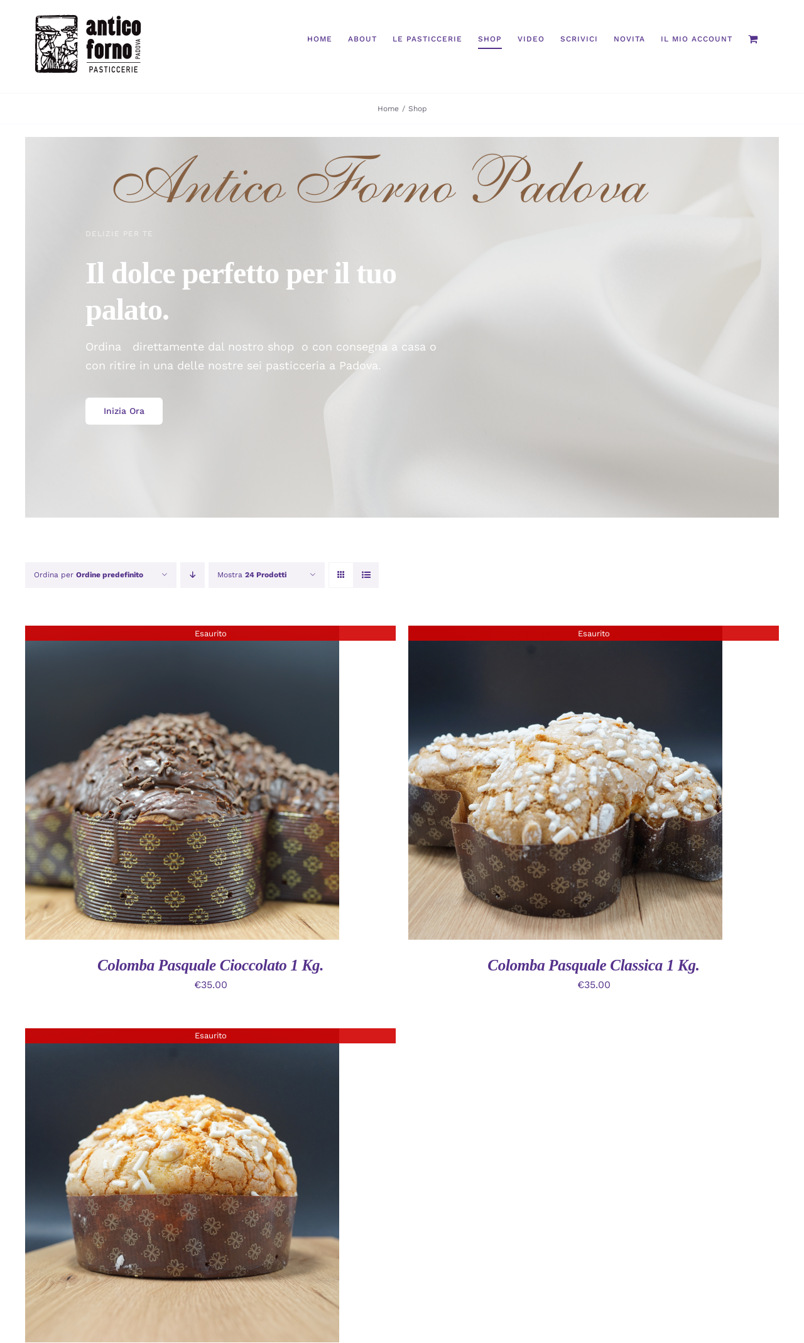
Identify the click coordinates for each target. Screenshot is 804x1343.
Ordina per (88, 574)
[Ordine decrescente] (192, 575)
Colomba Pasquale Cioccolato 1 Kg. (210, 965)
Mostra (251, 574)
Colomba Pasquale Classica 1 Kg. (593, 965)
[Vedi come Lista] (366, 575)
